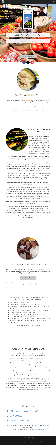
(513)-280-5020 (28, 110)
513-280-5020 (28, 41)
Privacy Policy (41, 441)
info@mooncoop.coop (19, 421)
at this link (18, 322)
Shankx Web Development (31, 443)
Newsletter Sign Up (28, 57)
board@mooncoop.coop (37, 429)
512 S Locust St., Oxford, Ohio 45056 (24, 411)
